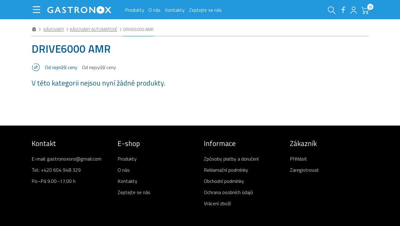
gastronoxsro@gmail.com (74, 158)
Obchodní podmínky (224, 181)
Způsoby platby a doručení (231, 158)
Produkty (134, 10)
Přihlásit (298, 158)
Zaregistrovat (304, 170)
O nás (154, 10)
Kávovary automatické (93, 29)
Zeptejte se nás (205, 10)
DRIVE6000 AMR (138, 29)
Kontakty (175, 10)
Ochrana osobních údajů (228, 192)
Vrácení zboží (217, 203)
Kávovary (54, 29)
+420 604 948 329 (61, 170)
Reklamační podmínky (226, 170)
